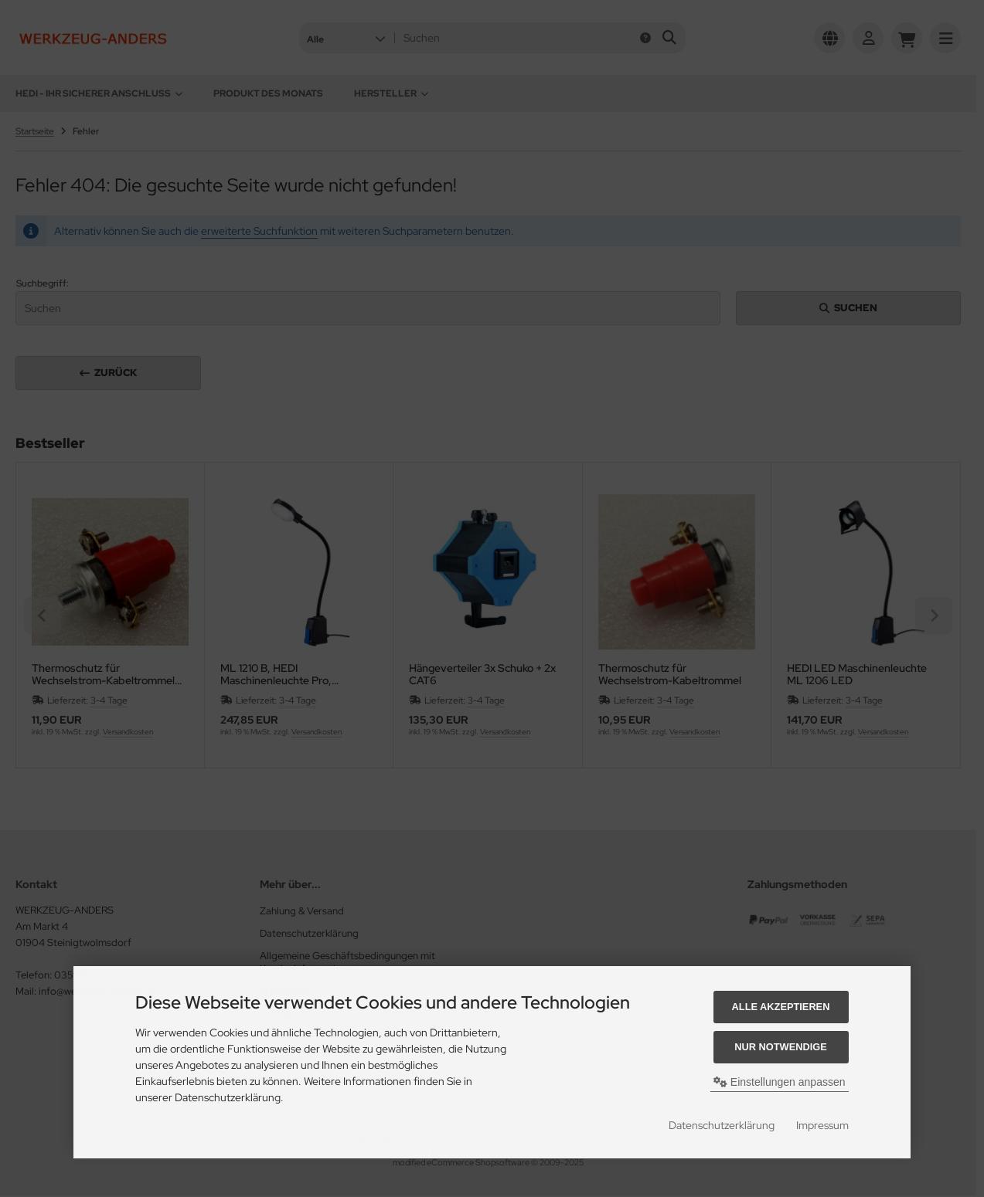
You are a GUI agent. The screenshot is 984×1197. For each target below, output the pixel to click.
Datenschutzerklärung (722, 1125)
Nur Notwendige (780, 1047)
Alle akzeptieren (781, 1006)
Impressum (822, 1125)
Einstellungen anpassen (779, 1082)
